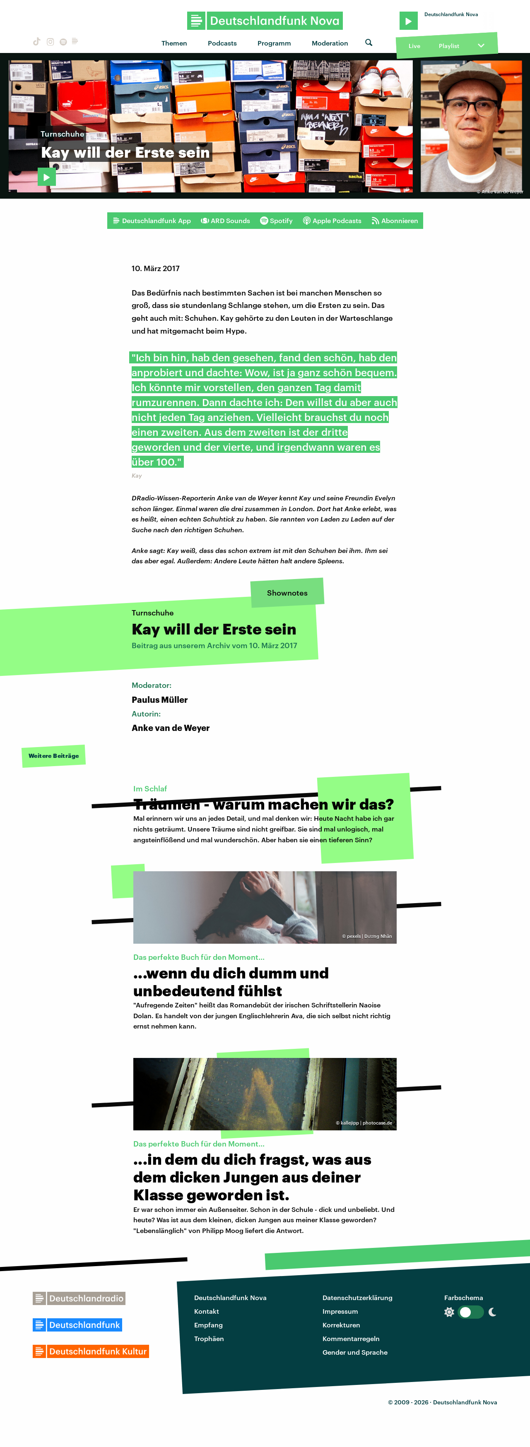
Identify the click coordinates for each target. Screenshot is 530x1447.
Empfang (208, 1325)
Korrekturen (341, 1325)
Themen (174, 43)
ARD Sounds (225, 220)
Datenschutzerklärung (358, 1297)
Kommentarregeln (351, 1338)
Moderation (330, 43)
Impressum (340, 1311)
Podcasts (222, 43)
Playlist (449, 45)
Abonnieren (394, 220)
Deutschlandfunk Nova (230, 1297)
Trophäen (209, 1338)
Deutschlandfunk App (151, 220)
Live (414, 45)
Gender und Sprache (355, 1352)
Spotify (276, 220)
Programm (274, 43)
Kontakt (206, 1311)
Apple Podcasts (332, 220)
